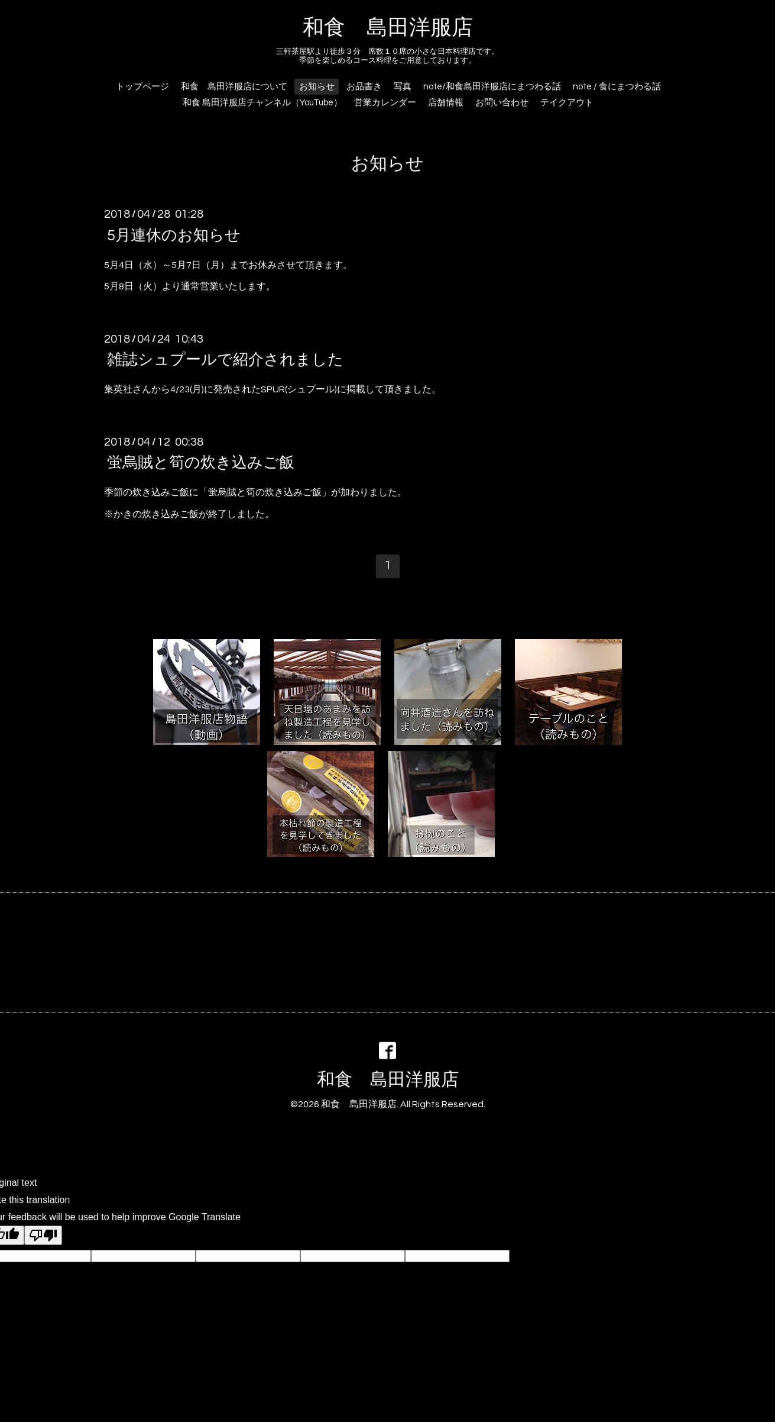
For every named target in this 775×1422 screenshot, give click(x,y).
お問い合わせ (501, 102)
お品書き (364, 86)
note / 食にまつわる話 (617, 86)
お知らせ (317, 86)
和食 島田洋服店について (234, 86)
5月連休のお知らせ (174, 235)
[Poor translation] (43, 1235)
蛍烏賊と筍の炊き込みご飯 (200, 462)
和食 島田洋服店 (388, 28)
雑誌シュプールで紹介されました (225, 359)
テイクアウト (567, 102)
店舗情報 (445, 102)
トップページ (142, 86)
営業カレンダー (385, 102)
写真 (402, 86)
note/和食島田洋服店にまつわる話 (492, 86)
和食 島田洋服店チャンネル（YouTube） (262, 102)
